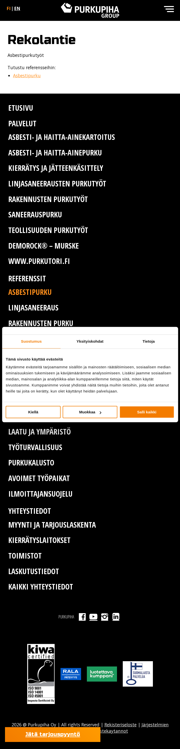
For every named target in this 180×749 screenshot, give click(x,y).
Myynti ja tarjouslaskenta (52, 525)
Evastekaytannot (109, 731)
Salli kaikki (146, 412)
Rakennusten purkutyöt (48, 199)
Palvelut (22, 123)
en (17, 8)
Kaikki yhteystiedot (40, 586)
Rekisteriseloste (120, 725)
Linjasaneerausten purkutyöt (57, 183)
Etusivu (20, 108)
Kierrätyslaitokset (39, 540)
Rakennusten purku (40, 323)
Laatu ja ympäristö (39, 431)
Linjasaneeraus (33, 307)
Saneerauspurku (35, 214)
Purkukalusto (31, 462)
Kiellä (33, 412)
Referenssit (27, 278)
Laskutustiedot (33, 571)
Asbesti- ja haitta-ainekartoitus (61, 137)
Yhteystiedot (29, 511)
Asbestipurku (27, 75)
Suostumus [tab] (31, 341)
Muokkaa (90, 412)
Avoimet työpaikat (39, 478)
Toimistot (25, 555)
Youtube (93, 617)
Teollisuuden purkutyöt (48, 230)
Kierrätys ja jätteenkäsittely (55, 168)
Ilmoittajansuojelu (40, 494)
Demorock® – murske (43, 246)
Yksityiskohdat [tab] (90, 341)
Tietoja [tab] (149, 341)
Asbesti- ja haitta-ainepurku (55, 152)
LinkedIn (116, 617)
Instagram (104, 617)
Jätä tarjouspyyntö (52, 734)
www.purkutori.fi (39, 261)
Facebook (82, 617)
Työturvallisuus (35, 447)
